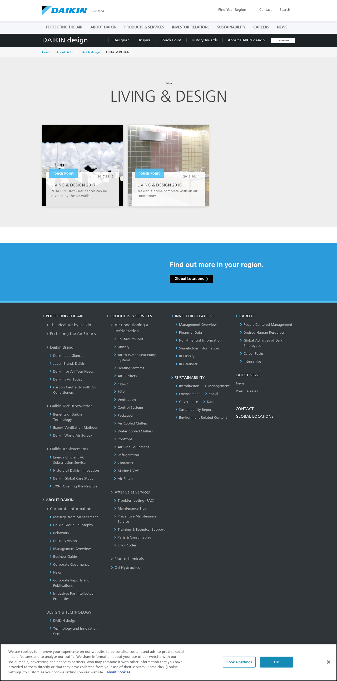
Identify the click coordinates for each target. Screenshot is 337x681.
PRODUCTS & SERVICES (144, 27)
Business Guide (63, 557)
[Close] (328, 666)
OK (276, 666)
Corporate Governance (69, 564)
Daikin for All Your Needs (71, 371)
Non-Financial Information (198, 340)
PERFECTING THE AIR (64, 27)
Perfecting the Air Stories (71, 333)
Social (211, 394)
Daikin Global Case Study (71, 478)
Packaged (123, 415)
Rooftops (123, 439)
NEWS (282, 27)
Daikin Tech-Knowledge (69, 406)
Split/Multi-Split (128, 339)
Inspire (145, 40)
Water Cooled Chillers (133, 431)
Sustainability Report (194, 410)
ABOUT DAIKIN (103, 27)
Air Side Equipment (131, 447)
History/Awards (204, 40)
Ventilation (125, 400)
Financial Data (188, 332)
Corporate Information (68, 508)
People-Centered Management (266, 325)
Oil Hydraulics (125, 567)
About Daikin (65, 52)
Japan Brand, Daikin (67, 364)
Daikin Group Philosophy (71, 525)
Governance (186, 402)
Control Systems (128, 407)
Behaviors (59, 533)
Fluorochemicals (127, 558)
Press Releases (247, 391)
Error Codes (125, 545)
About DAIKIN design (246, 40)
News (55, 572)
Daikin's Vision (63, 541)
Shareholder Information (197, 348)
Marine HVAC (126, 471)
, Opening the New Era (73, 486)
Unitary (122, 347)
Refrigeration (126, 455)
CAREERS (261, 27)
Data (208, 402)
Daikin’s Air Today (65, 379)
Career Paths (251, 354)
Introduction (187, 386)
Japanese (283, 40)
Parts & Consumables (132, 537)
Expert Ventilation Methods (73, 428)
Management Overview (70, 549)
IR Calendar (186, 364)
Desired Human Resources (262, 332)
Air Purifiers (125, 376)
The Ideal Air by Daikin (68, 325)
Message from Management (73, 517)
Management (217, 386)
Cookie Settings (239, 666)
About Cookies (118, 676)
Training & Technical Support (139, 529)
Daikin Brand (59, 347)
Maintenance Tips (130, 508)
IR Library (185, 356)
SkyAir (121, 384)
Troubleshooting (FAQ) (134, 500)
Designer (121, 40)
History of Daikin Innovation (74, 470)
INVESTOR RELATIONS (190, 27)
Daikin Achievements (67, 449)
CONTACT (245, 408)
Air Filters (123, 479)
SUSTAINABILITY (231, 27)
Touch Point (171, 40)
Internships (250, 361)
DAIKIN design (65, 40)
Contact (265, 10)
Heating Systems (129, 368)
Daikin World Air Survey (70, 435)
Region (232, 10)
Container (123, 463)
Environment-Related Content (201, 418)
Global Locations (191, 279)
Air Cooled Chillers (131, 423)
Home (46, 52)
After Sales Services (130, 492)
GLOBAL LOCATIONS (255, 416)
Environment (187, 394)
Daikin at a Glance (65, 356)
